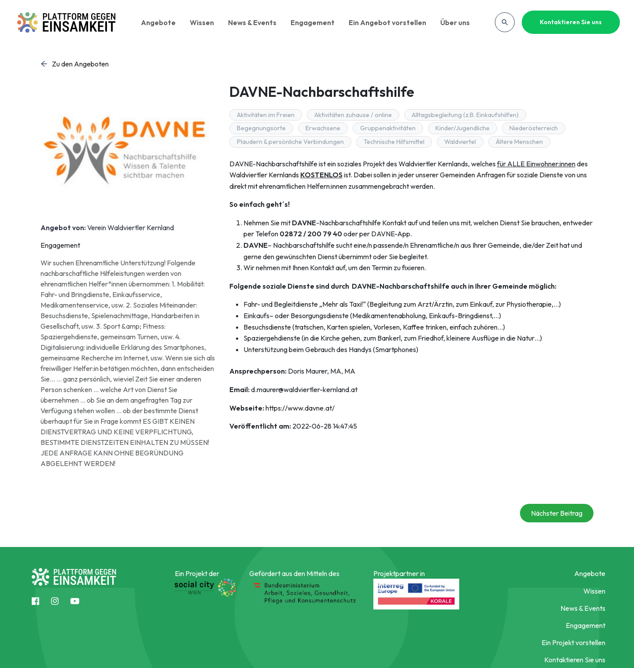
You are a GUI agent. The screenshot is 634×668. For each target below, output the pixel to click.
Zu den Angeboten (75, 63)
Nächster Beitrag (556, 513)
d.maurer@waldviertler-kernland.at (304, 389)
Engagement (314, 22)
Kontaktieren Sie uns (571, 22)
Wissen (204, 22)
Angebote (160, 22)
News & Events (254, 22)
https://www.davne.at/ (300, 408)
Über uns (457, 22)
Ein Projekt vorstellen (573, 642)
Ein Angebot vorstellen (389, 22)
